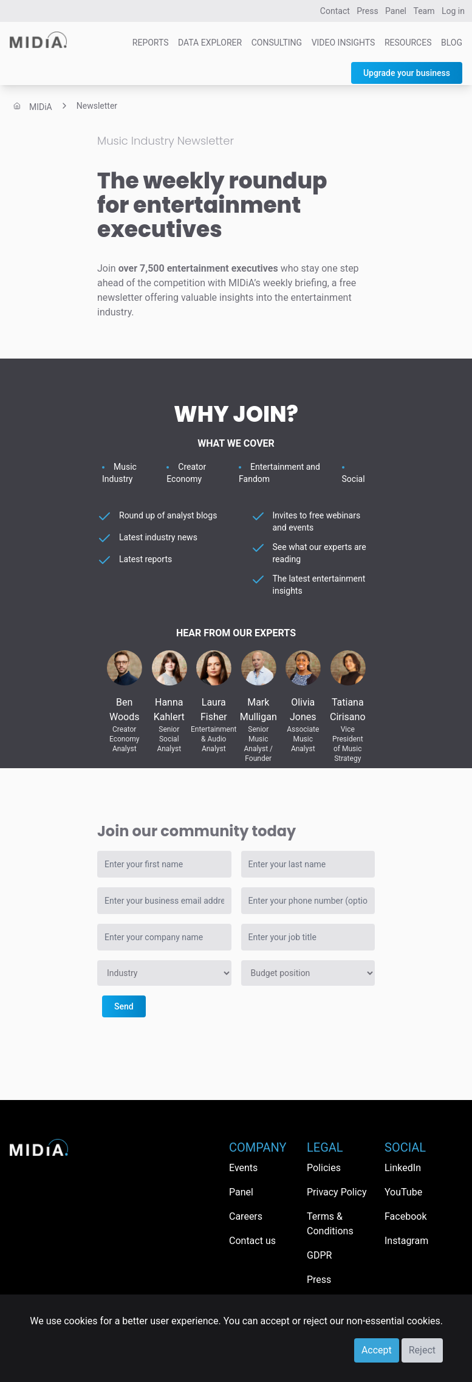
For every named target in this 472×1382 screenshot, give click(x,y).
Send (124, 1006)
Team (424, 11)
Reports (150, 42)
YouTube (403, 1192)
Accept (376, 1350)
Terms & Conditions (330, 1224)
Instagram (406, 1240)
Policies (324, 1168)
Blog (451, 42)
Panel (395, 11)
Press (367, 11)
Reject (422, 1350)
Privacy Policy (337, 1192)
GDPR (319, 1255)
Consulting (276, 42)
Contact (335, 11)
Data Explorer (210, 42)
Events (243, 1168)
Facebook (405, 1216)
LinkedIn (403, 1168)
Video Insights (343, 42)
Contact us (252, 1240)
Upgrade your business (406, 73)
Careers (245, 1216)
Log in (453, 11)
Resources (408, 42)
